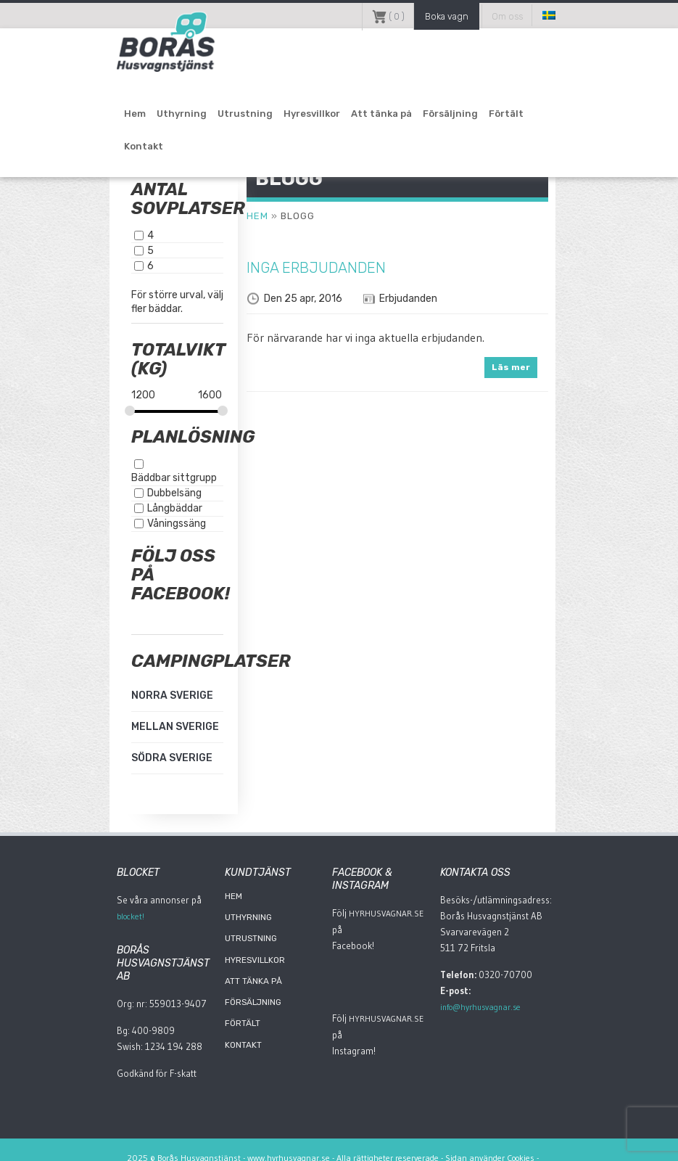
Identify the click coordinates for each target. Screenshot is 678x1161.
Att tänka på (350, 117)
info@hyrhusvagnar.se (524, 977)
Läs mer (540, 367)
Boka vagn (468, 15)
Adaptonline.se (337, 1143)
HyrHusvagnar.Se (383, 899)
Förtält (475, 117)
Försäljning (419, 117)
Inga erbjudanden (303, 267)
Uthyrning (150, 117)
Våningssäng (145, 509)
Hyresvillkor (280, 117)
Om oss (536, 15)
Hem (104, 117)
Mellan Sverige (144, 712)
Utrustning (213, 117)
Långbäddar (143, 494)
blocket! (99, 902)
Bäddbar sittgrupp (159, 463)
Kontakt (522, 117)
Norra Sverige (141, 681)
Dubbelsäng (143, 478)
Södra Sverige (140, 743)
